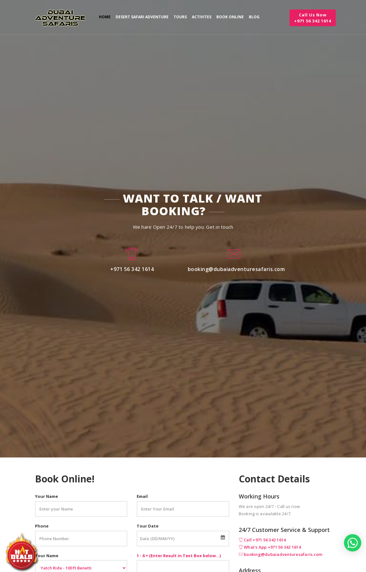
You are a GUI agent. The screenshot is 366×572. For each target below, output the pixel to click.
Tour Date (147, 526)
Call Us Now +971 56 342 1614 (312, 18)
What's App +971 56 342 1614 (272, 547)
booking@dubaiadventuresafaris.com (283, 554)
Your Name (46, 496)
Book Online (230, 17)
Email (142, 496)
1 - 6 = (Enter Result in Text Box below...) (179, 555)
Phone (42, 526)
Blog (254, 17)
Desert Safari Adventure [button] (142, 17)
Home (105, 17)
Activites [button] (201, 17)
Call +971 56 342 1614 (265, 540)
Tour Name (46, 555)
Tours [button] (180, 17)
